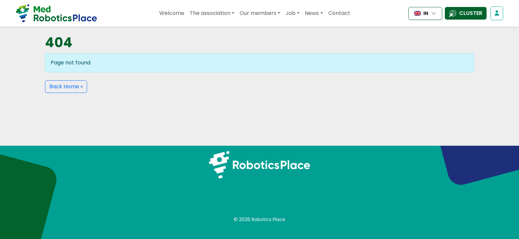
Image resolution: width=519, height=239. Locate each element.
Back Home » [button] (66, 86)
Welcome (171, 13)
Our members (258, 13)
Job (291, 13)
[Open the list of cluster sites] (466, 13)
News (312, 13)
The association (210, 13)
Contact (339, 13)
